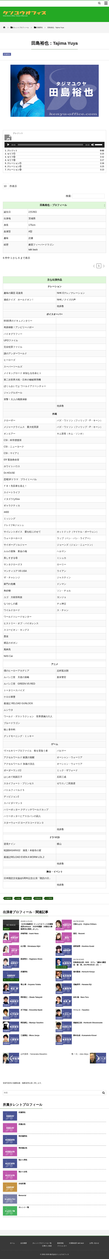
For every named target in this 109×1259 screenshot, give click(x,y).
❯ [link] (104, 266)
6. (13, 166)
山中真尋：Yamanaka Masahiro (34, 1054)
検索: (69, 196)
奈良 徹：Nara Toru (81, 999)
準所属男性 (23, 1136)
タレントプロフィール (11, 981)
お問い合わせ (94, 1243)
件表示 (13, 186)
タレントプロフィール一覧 (42, 1243)
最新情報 (60, 1243)
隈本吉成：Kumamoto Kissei (85, 1037)
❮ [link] (94, 266)
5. (13, 163)
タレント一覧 (24, 1207)
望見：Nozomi (79, 935)
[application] (54, 145)
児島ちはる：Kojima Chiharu (85, 926)
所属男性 (7, 54)
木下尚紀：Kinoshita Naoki (31, 1012)
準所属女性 (23, 1148)
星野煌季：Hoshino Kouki (83, 948)
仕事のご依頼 (47, 1246)
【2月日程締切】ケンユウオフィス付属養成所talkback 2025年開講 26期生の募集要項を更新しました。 (37, 928)
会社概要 (23, 1243)
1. (11, 150)
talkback (28, 898)
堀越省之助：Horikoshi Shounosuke (88, 1024)
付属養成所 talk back (76, 1243)
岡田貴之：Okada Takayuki (31, 999)
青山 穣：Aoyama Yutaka (31, 986)
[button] (104, 205)
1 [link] (98, 265)
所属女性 (22, 1124)
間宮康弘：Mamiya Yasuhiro (32, 1024)
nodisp (18, 898)
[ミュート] (92, 144)
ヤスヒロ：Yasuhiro (81, 1012)
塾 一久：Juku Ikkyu (80, 1054)
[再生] (8, 144)
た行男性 (49, 898)
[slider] (50, 144)
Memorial (22, 1195)
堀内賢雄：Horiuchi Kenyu (84, 973)
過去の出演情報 (61, 969)
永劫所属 (22, 1184)
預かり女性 (60, 930)
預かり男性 (60, 956)
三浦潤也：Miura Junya (30, 1037)
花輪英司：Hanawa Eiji (82, 986)
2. (10, 154)
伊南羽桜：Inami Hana (30, 935)
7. (13, 169)
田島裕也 (38, 898)
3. (10, 157)
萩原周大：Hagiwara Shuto (31, 961)
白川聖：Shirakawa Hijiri (30, 948)
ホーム (12, 1243)
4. (10, 160)
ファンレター (62, 1246)
